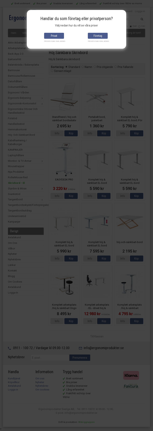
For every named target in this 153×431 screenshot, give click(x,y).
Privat (54, 35)
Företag (98, 35)
